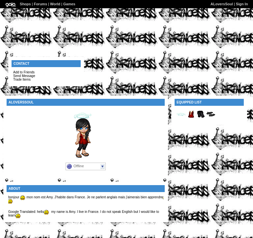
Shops (25, 4)
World (55, 4)
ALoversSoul (222, 4)
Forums (40, 4)
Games (69, 4)
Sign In (242, 4)
